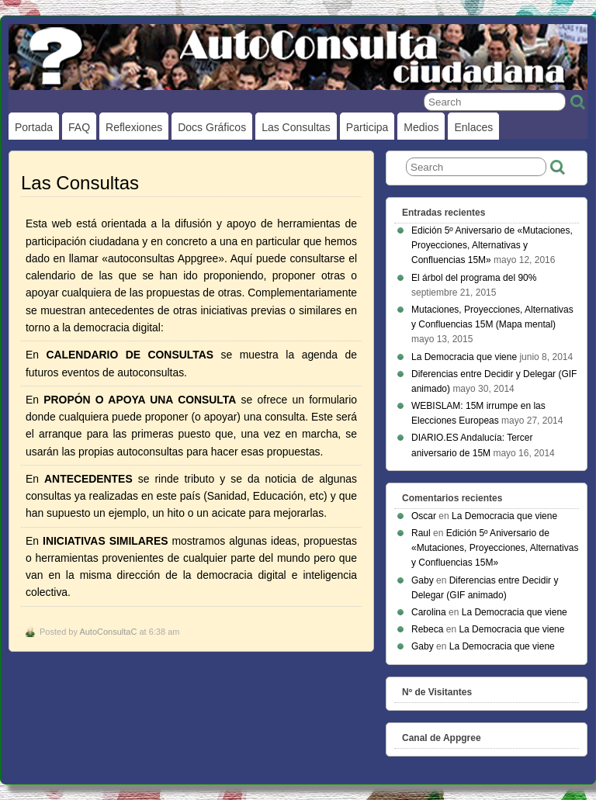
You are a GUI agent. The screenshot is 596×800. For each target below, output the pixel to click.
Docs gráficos (212, 127)
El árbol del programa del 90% (473, 277)
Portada (34, 127)
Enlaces (473, 127)
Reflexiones (134, 127)
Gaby (422, 580)
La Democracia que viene (464, 357)
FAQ (79, 127)
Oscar (423, 516)
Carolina (428, 612)
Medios (421, 127)
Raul (421, 533)
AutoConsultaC (108, 631)
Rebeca (427, 629)
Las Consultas (296, 127)
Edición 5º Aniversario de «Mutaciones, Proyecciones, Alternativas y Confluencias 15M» (492, 245)
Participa (367, 127)
